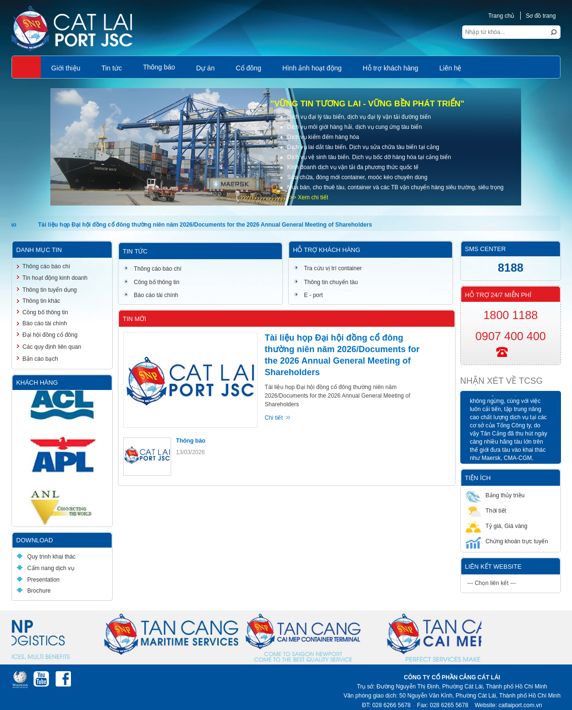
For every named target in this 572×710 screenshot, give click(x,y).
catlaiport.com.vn (520, 705)
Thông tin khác (41, 301)
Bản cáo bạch (40, 358)
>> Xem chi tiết (309, 197)
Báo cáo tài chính (150, 295)
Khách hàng (37, 382)
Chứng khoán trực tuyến (507, 541)
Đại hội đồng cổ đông (50, 335)
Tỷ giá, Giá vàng (496, 526)
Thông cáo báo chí (152, 268)
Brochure (34, 590)
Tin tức (135, 251)
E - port (308, 295)
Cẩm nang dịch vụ (45, 568)
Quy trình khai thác (46, 556)
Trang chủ (501, 15)
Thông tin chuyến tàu (325, 282)
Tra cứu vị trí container (327, 268)
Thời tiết (486, 510)
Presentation (38, 579)
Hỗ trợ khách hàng (326, 249)
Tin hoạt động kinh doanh (55, 278)
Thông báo (190, 440)
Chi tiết (274, 417)
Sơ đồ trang (540, 15)
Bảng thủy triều (495, 495)
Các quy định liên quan (52, 347)
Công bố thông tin (151, 282)
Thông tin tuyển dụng (50, 289)
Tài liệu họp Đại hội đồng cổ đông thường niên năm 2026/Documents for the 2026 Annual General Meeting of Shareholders (207, 224)
